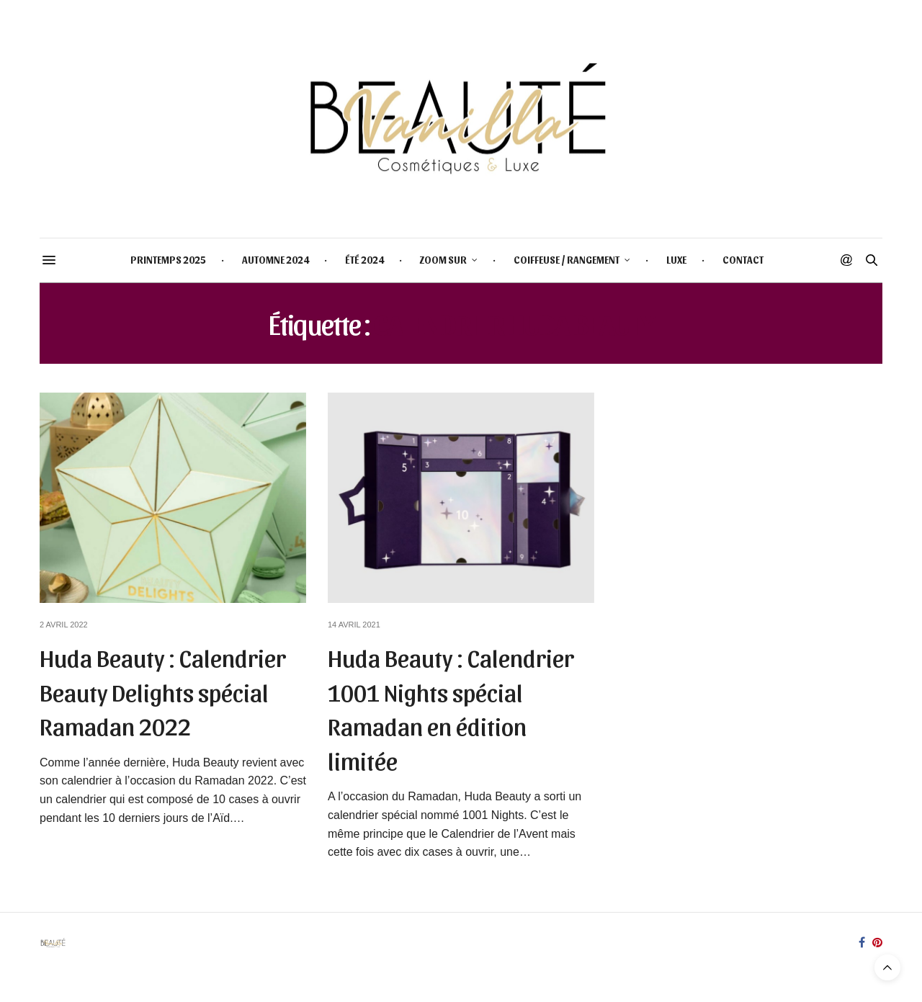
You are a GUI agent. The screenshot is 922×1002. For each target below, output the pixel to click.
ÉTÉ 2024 (364, 260)
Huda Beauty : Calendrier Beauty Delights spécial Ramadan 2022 (163, 691)
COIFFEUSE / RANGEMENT (566, 260)
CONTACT (743, 260)
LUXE (676, 260)
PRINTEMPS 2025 (168, 260)
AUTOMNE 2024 (275, 260)
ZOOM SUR (443, 260)
